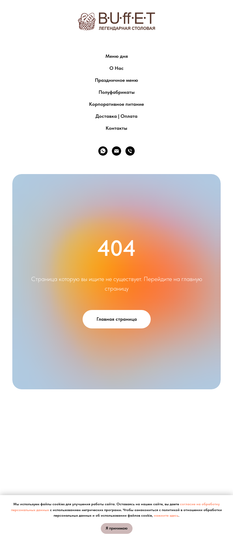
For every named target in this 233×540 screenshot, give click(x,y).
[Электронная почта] (116, 151)
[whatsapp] (103, 151)
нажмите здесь (166, 515)
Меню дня (116, 56)
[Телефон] (130, 151)
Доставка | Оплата (116, 116)
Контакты (116, 128)
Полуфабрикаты (117, 92)
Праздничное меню (116, 80)
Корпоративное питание (116, 104)
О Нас (116, 68)
